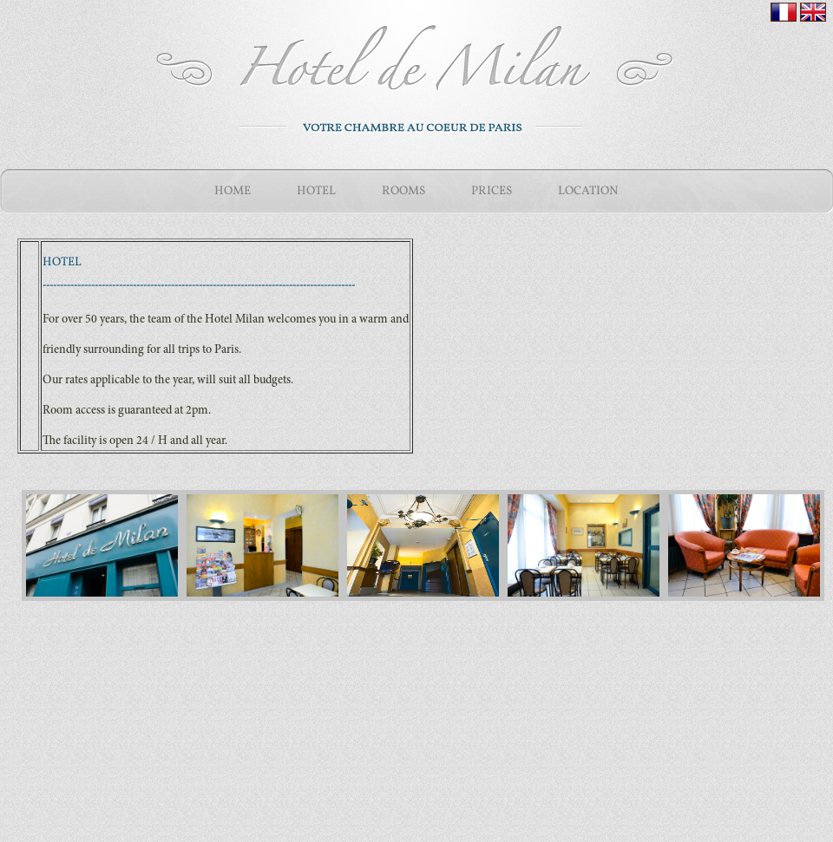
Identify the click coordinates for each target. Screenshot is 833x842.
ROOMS (403, 191)
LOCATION (588, 191)
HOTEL (316, 191)
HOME (232, 191)
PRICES (491, 191)
